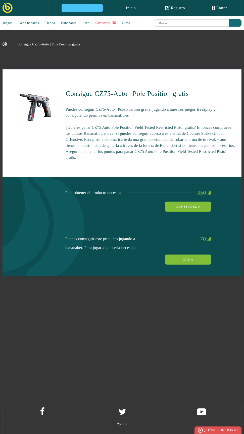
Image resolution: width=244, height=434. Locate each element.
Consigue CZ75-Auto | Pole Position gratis (49, 44)
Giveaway (105, 23)
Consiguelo (188, 206)
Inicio (131, 8)
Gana (188, 259)
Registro (175, 8)
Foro (85, 23)
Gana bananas (29, 23)
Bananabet (68, 23)
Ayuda (122, 423)
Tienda (50, 23)
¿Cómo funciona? (221, 430)
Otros (126, 23)
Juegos (8, 23)
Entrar (219, 8)
